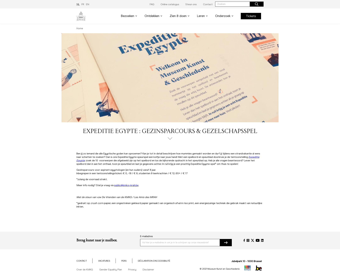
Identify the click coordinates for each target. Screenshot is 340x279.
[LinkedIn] (262, 240)
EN (87, 4)
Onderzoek (224, 16)
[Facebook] (244, 240)
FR (82, 4)
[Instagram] (248, 240)
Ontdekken (154, 16)
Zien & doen (180, 16)
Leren (203, 16)
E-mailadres (146, 236)
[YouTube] (258, 240)
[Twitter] (252, 240)
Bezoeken (129, 16)
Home (79, 28)
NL (78, 4)
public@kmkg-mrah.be (126, 185)
